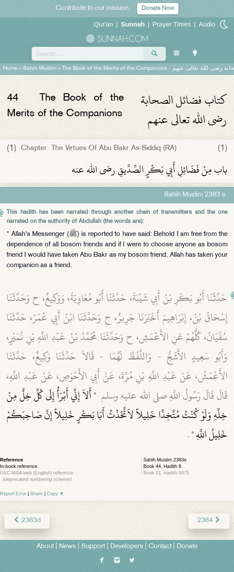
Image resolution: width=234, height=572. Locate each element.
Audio (207, 24)
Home (10, 68)
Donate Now (158, 8)
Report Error (13, 493)
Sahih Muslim (39, 68)
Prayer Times (171, 24)
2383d (27, 520)
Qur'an (103, 24)
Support (93, 546)
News (67, 546)
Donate (187, 546)
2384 (209, 520)
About (45, 546)
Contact (159, 546)
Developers (126, 546)
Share (36, 493)
